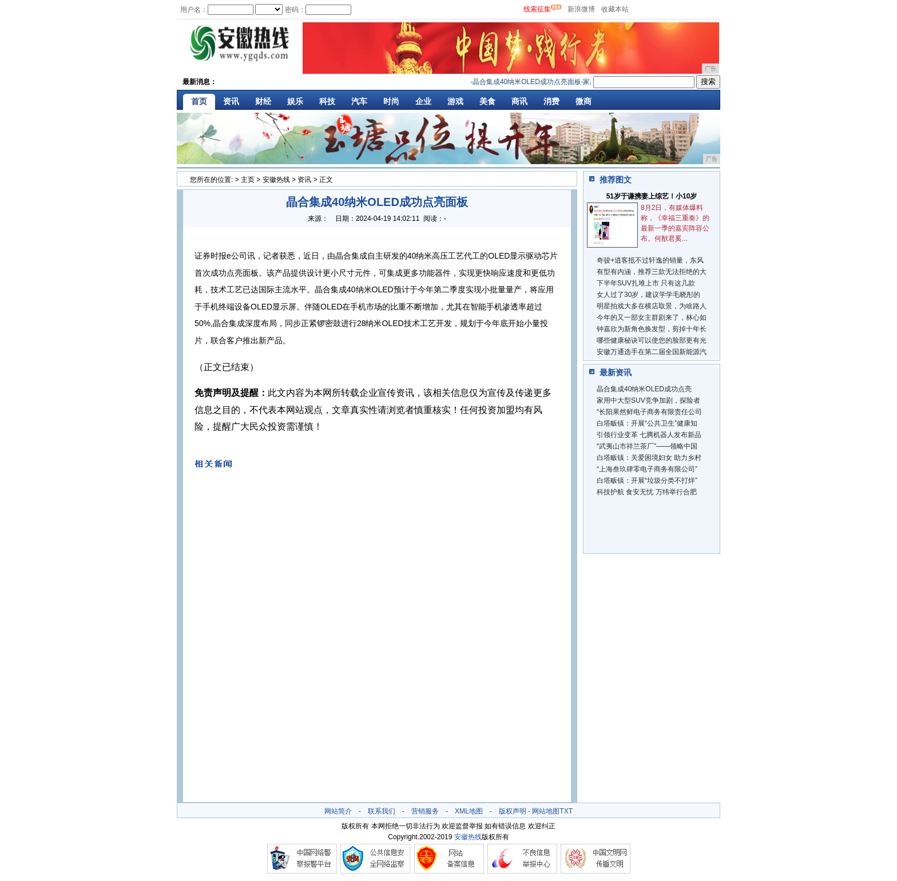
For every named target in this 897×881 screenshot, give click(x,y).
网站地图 (545, 811)
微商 (583, 101)
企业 (423, 101)
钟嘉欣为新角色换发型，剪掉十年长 (652, 329)
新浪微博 (581, 9)
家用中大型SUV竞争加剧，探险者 (648, 400)
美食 (487, 101)
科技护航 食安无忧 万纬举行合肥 (647, 492)
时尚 (391, 101)
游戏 (455, 101)
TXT (566, 811)
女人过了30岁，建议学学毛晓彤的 (648, 295)
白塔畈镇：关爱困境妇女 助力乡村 (649, 458)
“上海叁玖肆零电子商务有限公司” (647, 469)
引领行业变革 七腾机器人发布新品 (649, 435)
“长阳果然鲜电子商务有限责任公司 (649, 412)
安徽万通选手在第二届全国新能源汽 (652, 352)
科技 (327, 101)
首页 (199, 101)
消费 (551, 101)
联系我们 (381, 811)
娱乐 (295, 101)
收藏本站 (615, 9)
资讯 (231, 101)
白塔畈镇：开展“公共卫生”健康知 (647, 423)
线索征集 (537, 9)
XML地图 (469, 811)
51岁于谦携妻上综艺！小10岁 (651, 196)
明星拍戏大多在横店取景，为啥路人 (652, 306)
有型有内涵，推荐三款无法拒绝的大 (652, 272)
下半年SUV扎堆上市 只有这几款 (646, 283)
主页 (248, 180)
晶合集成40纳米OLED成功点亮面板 (530, 82)
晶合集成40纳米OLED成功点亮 (644, 389)
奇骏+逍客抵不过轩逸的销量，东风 (650, 260)
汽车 (359, 101)
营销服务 (425, 811)
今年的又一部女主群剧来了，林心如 (652, 317)
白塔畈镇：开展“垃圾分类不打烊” (647, 481)
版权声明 (512, 811)
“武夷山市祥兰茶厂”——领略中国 (647, 446)
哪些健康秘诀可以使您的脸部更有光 (652, 340)
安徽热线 (276, 180)
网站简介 (338, 811)
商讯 (519, 101)
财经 (263, 101)
